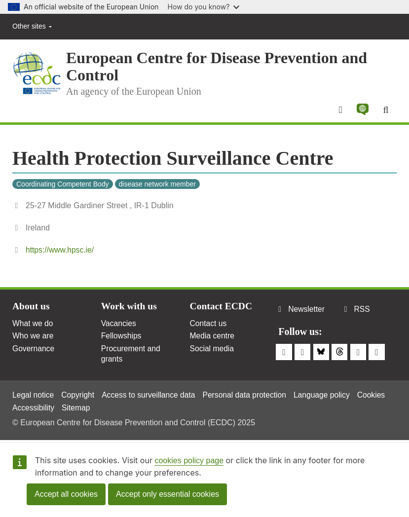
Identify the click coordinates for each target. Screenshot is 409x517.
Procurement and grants (131, 355)
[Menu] (340, 110)
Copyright (79, 394)
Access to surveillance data (151, 394)
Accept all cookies (66, 494)
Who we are (33, 337)
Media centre (213, 337)
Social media (212, 350)
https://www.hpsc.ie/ (60, 251)
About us (31, 307)
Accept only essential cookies (167, 494)
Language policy (328, 394)
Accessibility (69, 407)
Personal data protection (249, 394)
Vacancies (119, 325)
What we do (33, 325)
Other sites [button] (32, 26)
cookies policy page (188, 460)
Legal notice (33, 394)
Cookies (26, 407)
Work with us (129, 307)
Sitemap (113, 407)
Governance (33, 350)
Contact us (208, 325)
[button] (362, 110)
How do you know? (204, 6)
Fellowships (122, 337)
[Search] (385, 110)
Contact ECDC (222, 307)
